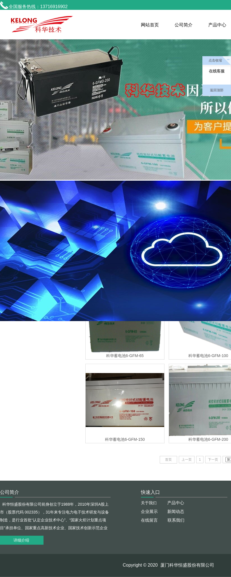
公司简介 (184, 24)
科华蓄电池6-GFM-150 (125, 439)
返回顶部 (216, 90)
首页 (168, 460)
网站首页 (150, 24)
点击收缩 (215, 60)
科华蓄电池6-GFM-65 (125, 355)
